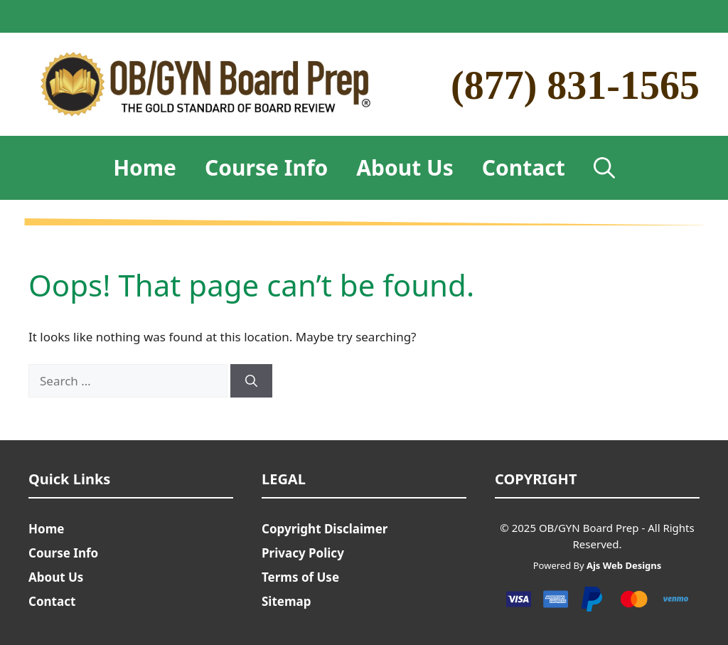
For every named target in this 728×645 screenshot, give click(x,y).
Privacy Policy (303, 553)
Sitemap (286, 601)
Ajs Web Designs (624, 565)
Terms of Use (300, 577)
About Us (405, 167)
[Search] (251, 381)
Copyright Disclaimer (324, 529)
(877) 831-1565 (575, 85)
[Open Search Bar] (604, 167)
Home (144, 167)
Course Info (266, 167)
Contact (523, 167)
